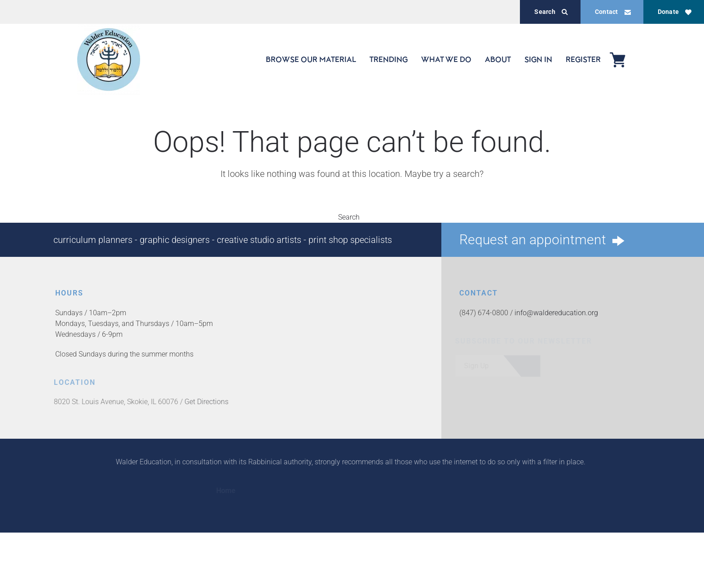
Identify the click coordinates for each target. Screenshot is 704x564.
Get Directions (205, 401)
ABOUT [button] (498, 59)
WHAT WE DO (446, 59)
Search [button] (352, 217)
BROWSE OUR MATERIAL (311, 59)
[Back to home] (108, 59)
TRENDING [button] (389, 59)
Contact (613, 11)
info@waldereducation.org (556, 312)
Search (551, 11)
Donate (674, 11)
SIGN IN (538, 59)
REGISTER (583, 59)
